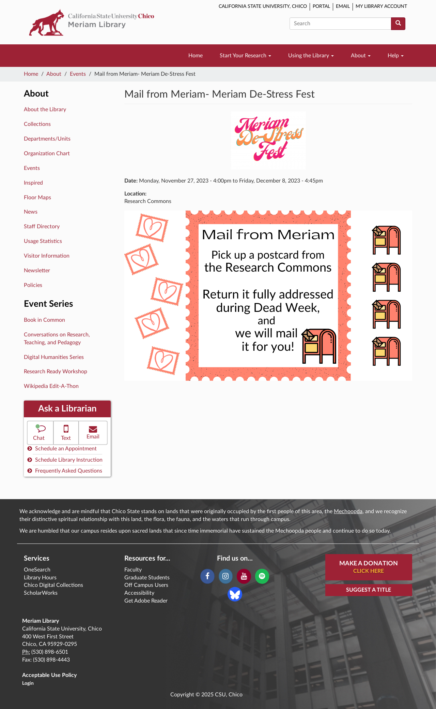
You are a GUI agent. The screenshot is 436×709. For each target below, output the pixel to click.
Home (195, 55)
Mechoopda (348, 511)
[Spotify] (262, 576)
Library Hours (40, 577)
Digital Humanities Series (54, 357)
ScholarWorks (41, 593)
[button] (40, 433)
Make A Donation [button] (368, 568)
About (361, 55)
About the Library (45, 109)
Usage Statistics (43, 241)
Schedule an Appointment (62, 448)
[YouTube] (244, 576)
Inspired (33, 183)
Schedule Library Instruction (65, 460)
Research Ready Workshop (55, 371)
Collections (37, 124)
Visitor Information (46, 256)
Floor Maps (37, 197)
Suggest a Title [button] (368, 590)
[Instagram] (226, 576)
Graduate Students (147, 577)
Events (78, 74)
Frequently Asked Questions (64, 471)
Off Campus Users (146, 585)
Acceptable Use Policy (49, 675)
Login (28, 683)
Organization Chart (47, 153)
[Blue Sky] (235, 593)
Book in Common (44, 320)
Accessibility (139, 593)
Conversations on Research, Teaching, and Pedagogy (57, 338)
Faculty (133, 570)
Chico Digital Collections (53, 585)
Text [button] (66, 432)
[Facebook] (207, 576)
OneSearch (37, 570)
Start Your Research (245, 55)
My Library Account (381, 6)
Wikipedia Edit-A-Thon (51, 386)
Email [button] (93, 432)
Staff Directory (42, 226)
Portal (321, 6)
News (30, 212)
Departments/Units (47, 139)
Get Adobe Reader (146, 601)
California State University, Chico (263, 6)
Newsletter (37, 270)
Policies (33, 285)
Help (396, 55)
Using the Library (311, 55)
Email (343, 6)
